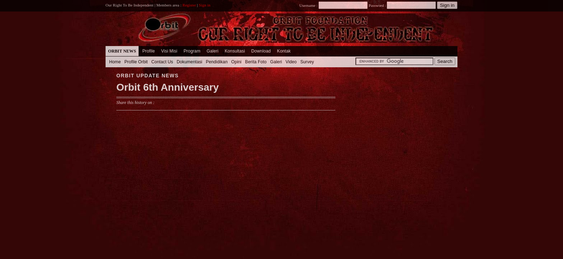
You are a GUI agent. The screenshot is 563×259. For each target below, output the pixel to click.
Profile (148, 51)
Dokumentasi (189, 61)
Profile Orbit (136, 61)
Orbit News (122, 51)
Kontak (284, 51)
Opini (236, 61)
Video (291, 61)
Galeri (212, 51)
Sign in (204, 5)
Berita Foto (256, 61)
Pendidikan (217, 61)
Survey (307, 61)
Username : (333, 5)
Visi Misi (169, 51)
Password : (377, 5)
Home (115, 61)
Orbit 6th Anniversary (167, 87)
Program (191, 51)
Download (261, 51)
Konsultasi (235, 51)
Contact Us (162, 61)
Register (189, 5)
